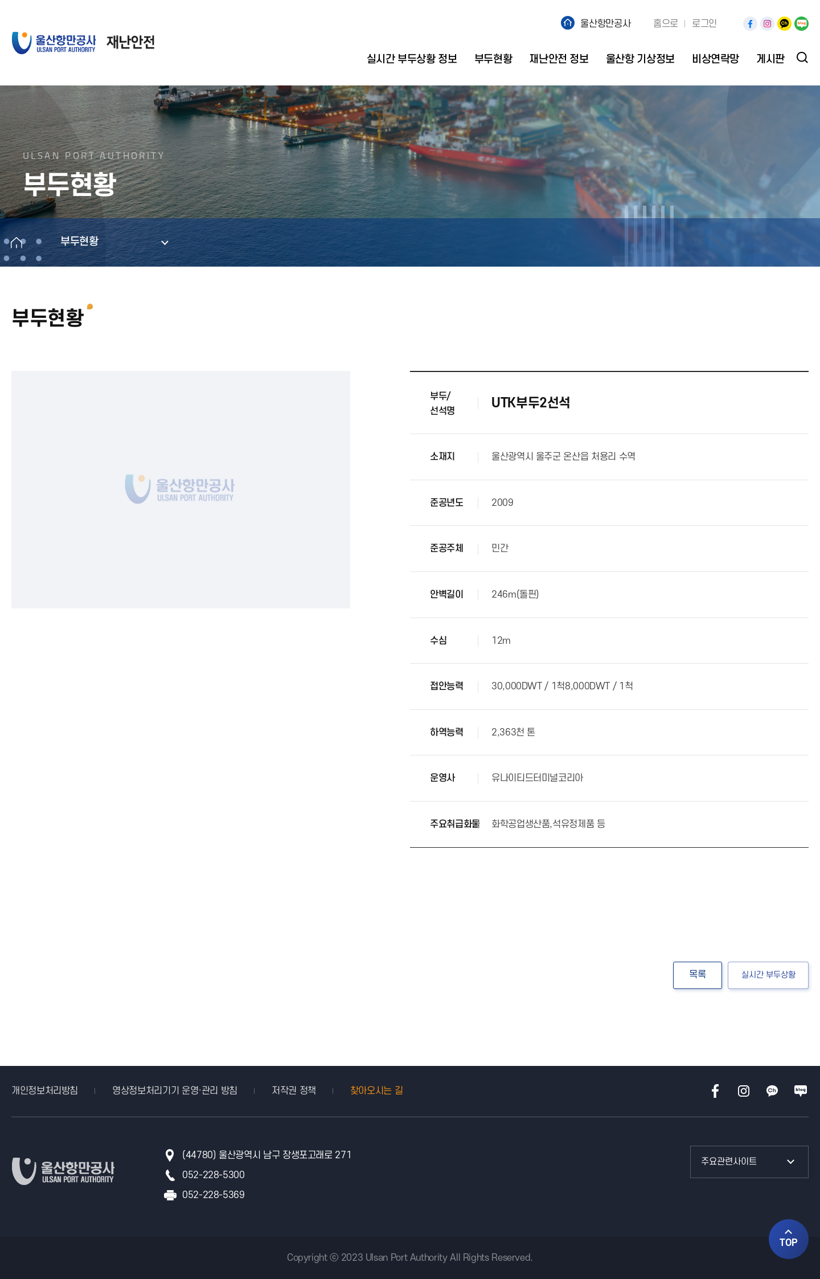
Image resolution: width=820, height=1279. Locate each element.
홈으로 (665, 24)
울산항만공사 (605, 24)
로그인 (704, 24)
